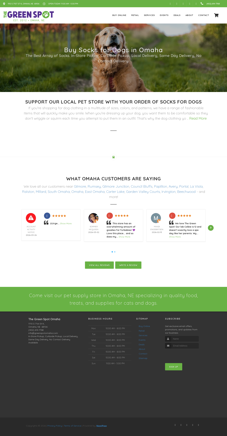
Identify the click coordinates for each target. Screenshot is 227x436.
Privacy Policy (54, 425)
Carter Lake (115, 191)
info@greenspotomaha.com (43, 333)
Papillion (160, 186)
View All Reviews (99, 265)
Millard (41, 191)
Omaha (77, 191)
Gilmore (80, 186)
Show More (66, 223)
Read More (198, 118)
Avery (173, 186)
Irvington (169, 191)
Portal (184, 186)
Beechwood (186, 191)
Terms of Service (72, 425)
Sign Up (173, 366)
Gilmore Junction (115, 186)
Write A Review (128, 265)
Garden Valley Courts (143, 191)
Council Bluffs (141, 186)
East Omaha (95, 191)
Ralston (28, 191)
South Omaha (59, 191)
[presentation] (182, 354)
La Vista (196, 186)
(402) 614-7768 (36, 330)
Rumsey (94, 186)
